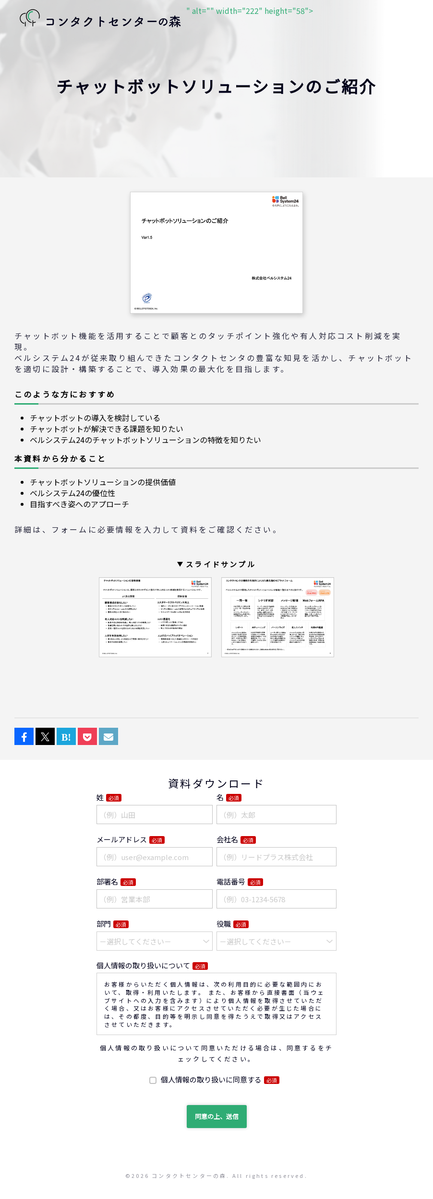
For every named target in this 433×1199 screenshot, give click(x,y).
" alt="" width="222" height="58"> (163, 19)
